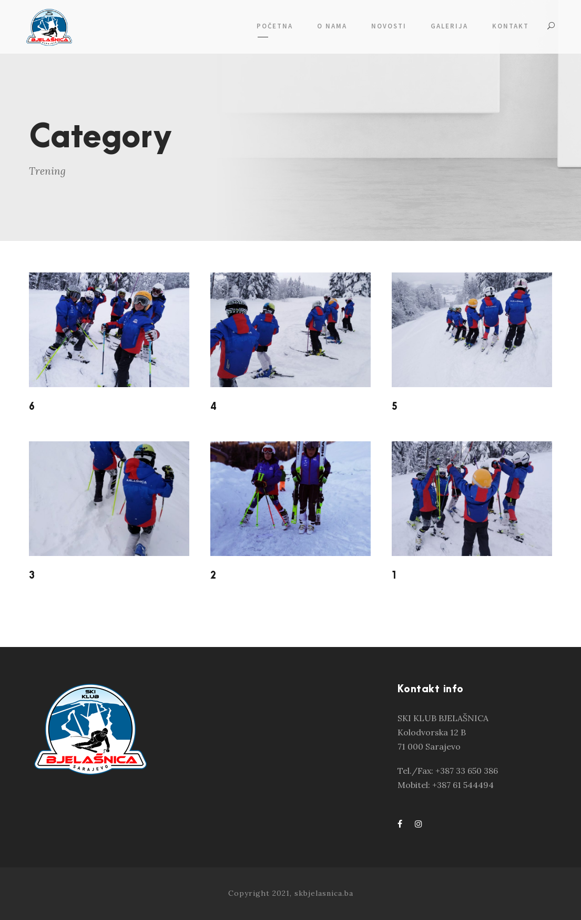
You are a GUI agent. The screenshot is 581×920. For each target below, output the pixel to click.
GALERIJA (449, 26)
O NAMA (332, 26)
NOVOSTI (388, 26)
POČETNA (275, 26)
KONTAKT (510, 26)
